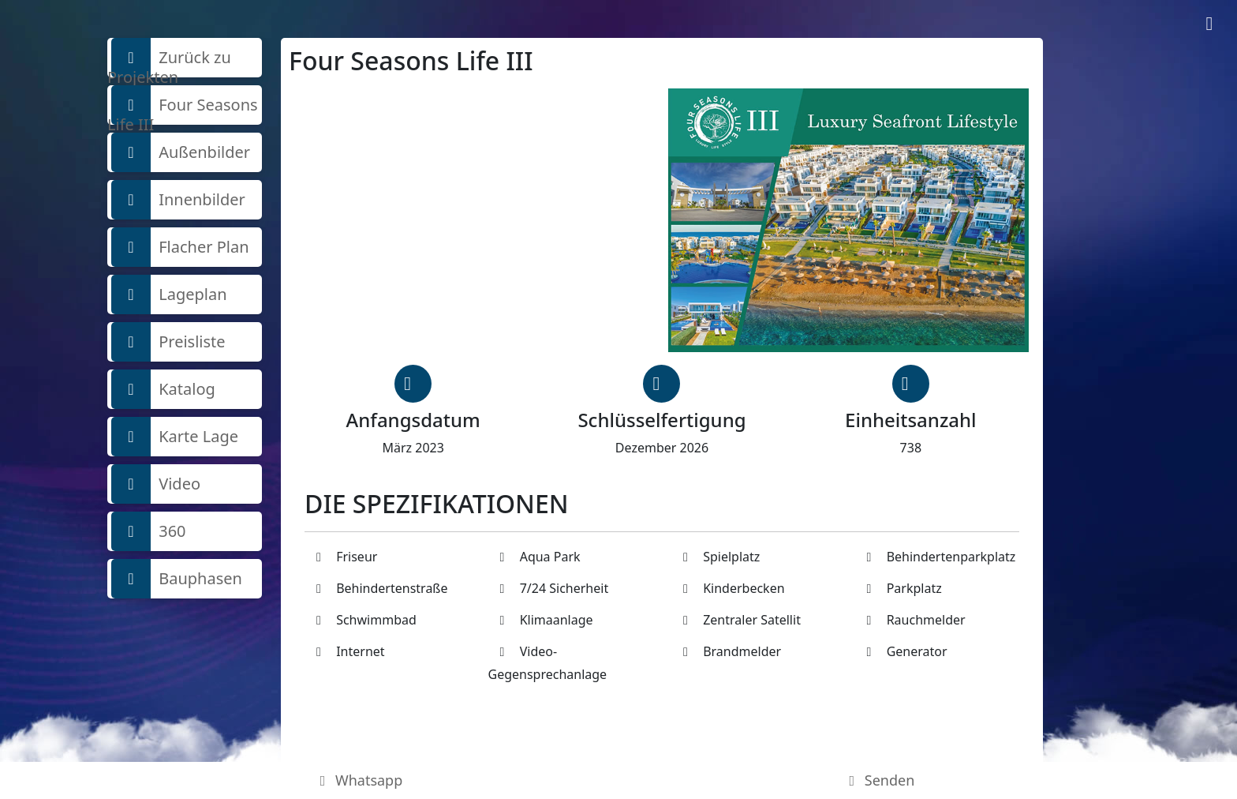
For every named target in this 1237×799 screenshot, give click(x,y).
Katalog (163, 389)
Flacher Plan (180, 247)
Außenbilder (180, 152)
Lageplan (169, 294)
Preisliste (168, 342)
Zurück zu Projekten (169, 57)
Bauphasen (176, 578)
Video (155, 484)
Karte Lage (174, 436)
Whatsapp (358, 780)
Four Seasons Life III (182, 105)
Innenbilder (178, 199)
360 (148, 531)
